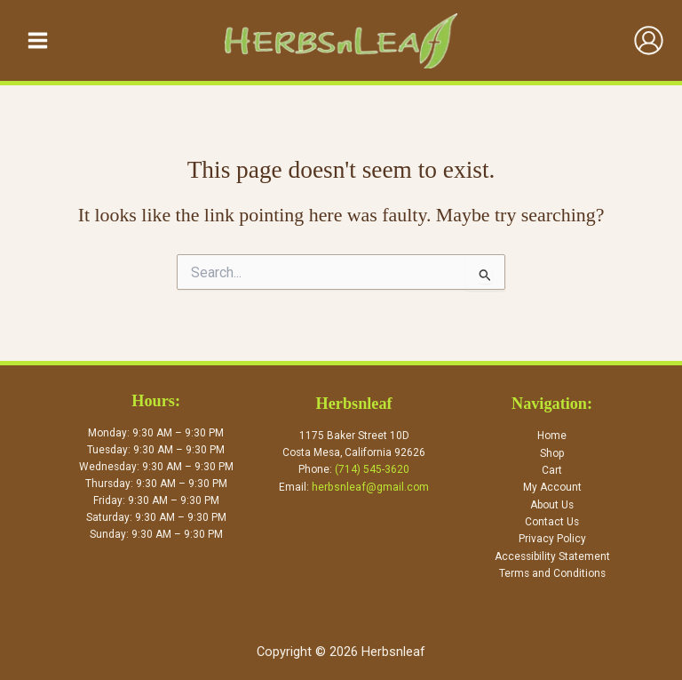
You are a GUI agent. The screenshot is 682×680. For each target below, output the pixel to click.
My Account (552, 489)
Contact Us (552, 522)
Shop (552, 455)
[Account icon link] (648, 42)
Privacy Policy (552, 539)
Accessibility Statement (552, 556)
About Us (552, 506)
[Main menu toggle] (38, 41)
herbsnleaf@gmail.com (370, 489)
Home (552, 438)
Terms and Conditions (552, 573)
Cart (552, 472)
